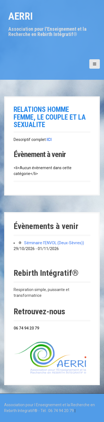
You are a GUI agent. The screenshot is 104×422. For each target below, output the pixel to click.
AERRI (20, 16)
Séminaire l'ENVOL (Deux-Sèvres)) (54, 243)
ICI (49, 139)
